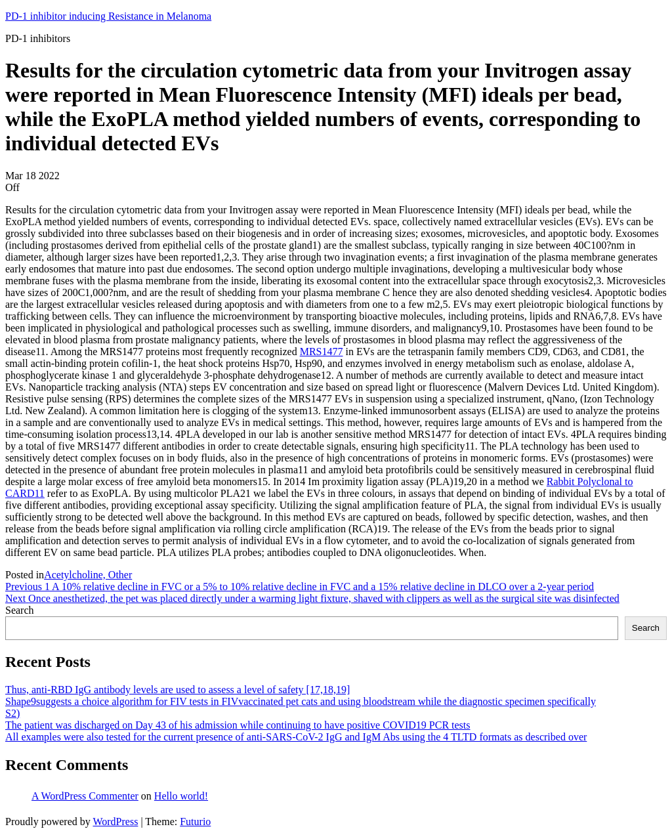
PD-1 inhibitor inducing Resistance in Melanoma (108, 16)
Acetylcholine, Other (88, 574)
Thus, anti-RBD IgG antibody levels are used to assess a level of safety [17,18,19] (177, 689)
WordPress (115, 821)
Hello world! (181, 795)
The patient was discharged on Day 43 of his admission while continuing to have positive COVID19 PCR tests (238, 725)
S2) (12, 713)
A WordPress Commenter (85, 795)
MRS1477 (321, 351)
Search (19, 610)
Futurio (195, 821)
